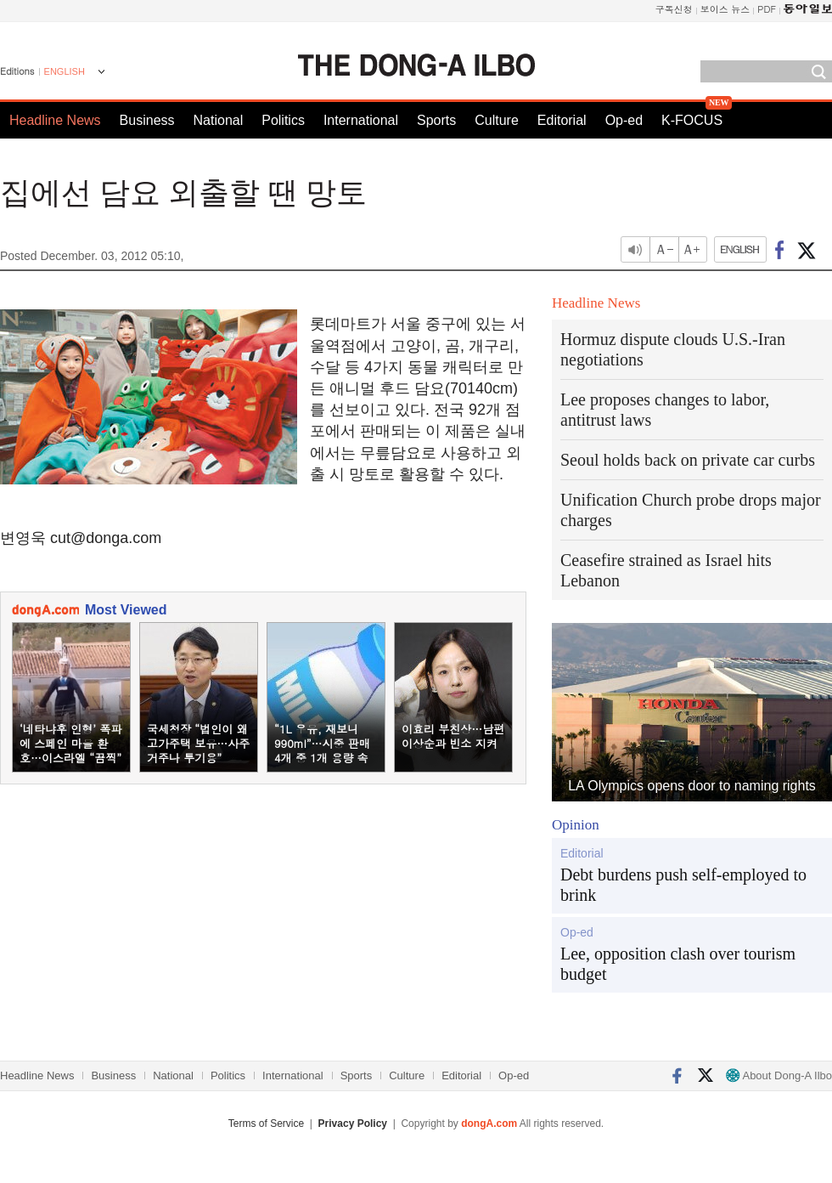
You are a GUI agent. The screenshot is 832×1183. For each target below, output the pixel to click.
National (219, 120)
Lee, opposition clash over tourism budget (677, 963)
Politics (283, 120)
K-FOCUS (691, 120)
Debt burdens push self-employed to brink (683, 884)
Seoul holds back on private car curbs (687, 459)
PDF (766, 9)
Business (147, 120)
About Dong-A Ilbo (779, 1075)
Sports (436, 120)
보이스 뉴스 (725, 9)
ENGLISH (64, 71)
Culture (497, 120)
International (360, 120)
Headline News (55, 120)
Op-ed (624, 120)
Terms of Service (266, 1123)
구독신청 (674, 9)
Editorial (562, 120)
